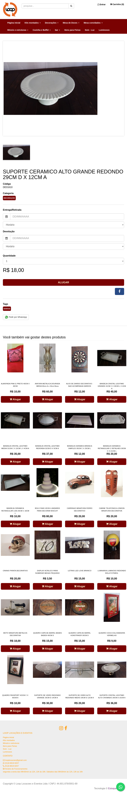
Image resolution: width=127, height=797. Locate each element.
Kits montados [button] (33, 23)
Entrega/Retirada (12, 210)
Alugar (63, 282)
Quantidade (9, 255)
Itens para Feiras (72, 30)
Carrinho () (117, 4)
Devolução (9, 231)
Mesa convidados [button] (93, 23)
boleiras (7, 309)
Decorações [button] (51, 23)
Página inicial (13, 23)
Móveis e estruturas (11, 743)
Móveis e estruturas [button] (17, 30)
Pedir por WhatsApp (16, 317)
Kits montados (9, 740)
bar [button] (57, 30)
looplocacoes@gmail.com (16, 760)
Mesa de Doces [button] (71, 23)
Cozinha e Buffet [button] (42, 30)
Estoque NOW (115, 788)
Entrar (101, 4)
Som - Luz (90, 30)
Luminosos (104, 30)
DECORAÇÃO (9, 198)
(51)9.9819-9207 (12, 763)
